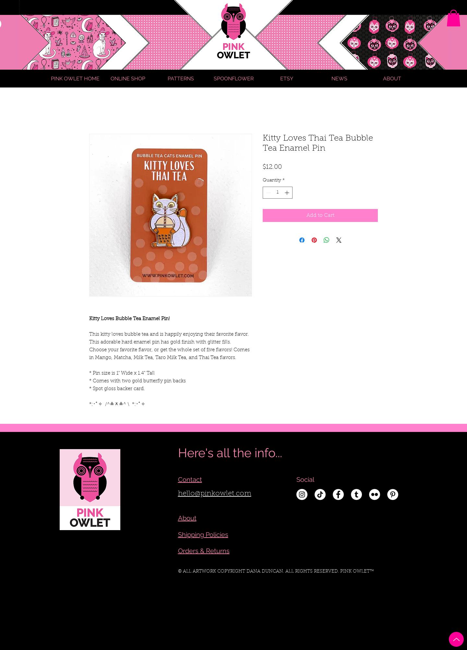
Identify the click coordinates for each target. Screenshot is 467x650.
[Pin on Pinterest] (314, 240)
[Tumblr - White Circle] (356, 494)
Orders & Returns (204, 551)
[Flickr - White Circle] (374, 494)
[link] (454, 18)
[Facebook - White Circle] (338, 494)
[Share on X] (339, 240)
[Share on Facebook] (302, 240)
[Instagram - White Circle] (301, 494)
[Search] (385, 44)
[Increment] (287, 192)
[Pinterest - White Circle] (392, 494)
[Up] (456, 639)
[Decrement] (268, 192)
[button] (392, 78)
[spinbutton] (277, 192)
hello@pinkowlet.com (214, 493)
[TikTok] (320, 494)
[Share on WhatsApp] (326, 240)
